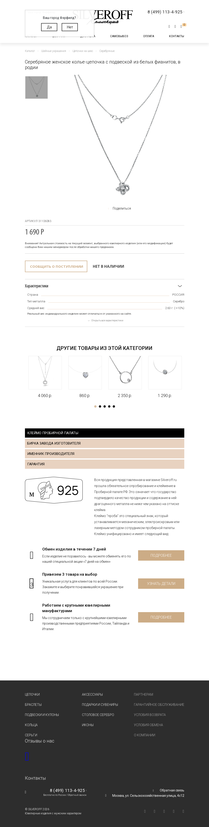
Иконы (88, 725)
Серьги (31, 735)
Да (49, 27)
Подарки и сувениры (100, 705)
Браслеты (33, 705)
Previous (21, 374)
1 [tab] (95, 406)
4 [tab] (109, 406)
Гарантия (36, 464)
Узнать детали (161, 583)
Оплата (148, 36)
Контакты (176, 36)
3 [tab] (104, 406)
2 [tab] (100, 406)
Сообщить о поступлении (56, 266)
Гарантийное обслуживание (159, 705)
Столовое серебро (98, 715)
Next (188, 374)
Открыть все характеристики (107, 320)
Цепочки (32, 694)
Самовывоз (119, 36)
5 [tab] (114, 406)
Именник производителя (50, 454)
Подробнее (161, 555)
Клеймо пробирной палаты (52, 433)
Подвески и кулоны (42, 715)
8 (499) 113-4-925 (67, 790)
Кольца (31, 725)
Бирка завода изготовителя (54, 443)
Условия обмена (148, 725)
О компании (144, 735)
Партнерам (143, 694)
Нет (70, 27)
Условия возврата (150, 715)
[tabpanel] (45, 377)
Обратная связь (172, 790)
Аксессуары (92, 694)
